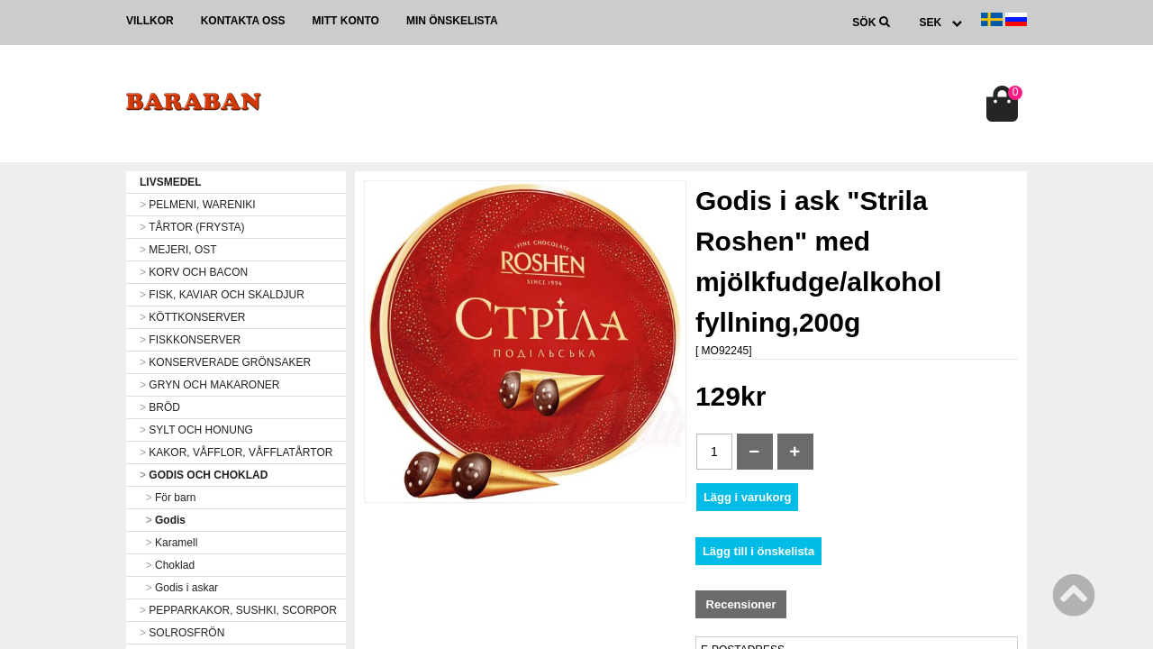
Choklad (167, 565)
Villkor (150, 20)
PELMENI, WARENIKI (198, 204)
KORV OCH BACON (194, 272)
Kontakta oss (243, 20)
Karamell (168, 542)
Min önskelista (452, 20)
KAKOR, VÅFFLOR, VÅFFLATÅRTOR (236, 452)
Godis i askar (179, 587)
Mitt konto (345, 20)
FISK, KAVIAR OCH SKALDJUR (222, 294)
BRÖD (160, 407)
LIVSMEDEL (171, 182)
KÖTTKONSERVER (192, 317)
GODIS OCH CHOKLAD (204, 475)
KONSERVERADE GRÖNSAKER (225, 362)
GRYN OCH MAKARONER (209, 385)
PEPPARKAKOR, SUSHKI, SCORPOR (238, 610)
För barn (167, 497)
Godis (163, 520)
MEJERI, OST (178, 249)
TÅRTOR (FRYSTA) (192, 227)
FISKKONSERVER (190, 340)
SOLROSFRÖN (182, 632)
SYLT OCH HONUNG (196, 430)
